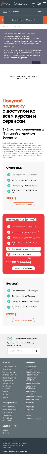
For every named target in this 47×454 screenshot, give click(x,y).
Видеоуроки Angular (34, 396)
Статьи (5, 394)
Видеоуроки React (33, 399)
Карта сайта (7, 448)
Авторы (29, 416)
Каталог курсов (9, 372)
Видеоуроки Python (34, 372)
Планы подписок (9, 378)
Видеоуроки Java (33, 383)
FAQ (27, 413)
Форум (5, 397)
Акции (5, 430)
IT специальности (10, 375)
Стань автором (9, 407)
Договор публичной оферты (13, 445)
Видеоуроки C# (32, 375)
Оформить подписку (23, 204)
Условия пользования (10, 441)
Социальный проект (34, 419)
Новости (6, 433)
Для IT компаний (9, 410)
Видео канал (8, 391)
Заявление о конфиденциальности (15, 443)
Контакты (30, 410)
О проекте (30, 407)
